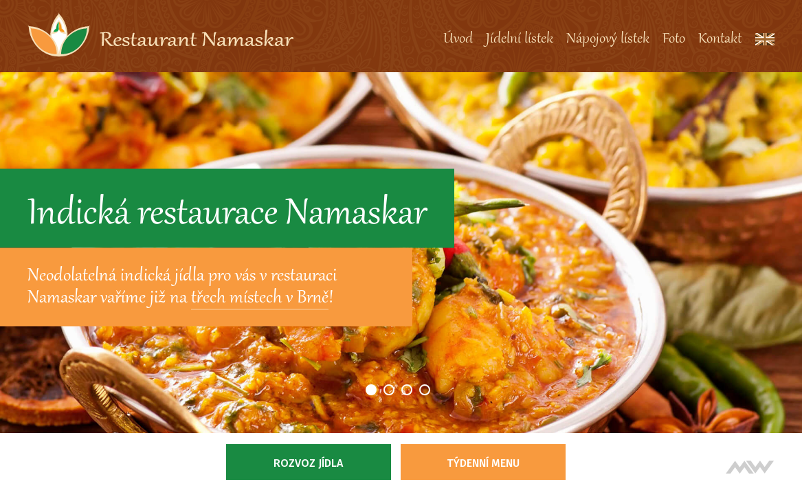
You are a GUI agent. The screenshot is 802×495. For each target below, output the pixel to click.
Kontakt (720, 39)
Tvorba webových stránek (750, 467)
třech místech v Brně (259, 298)
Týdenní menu (483, 463)
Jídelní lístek (519, 39)
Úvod (458, 39)
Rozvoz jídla (308, 463)
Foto (673, 39)
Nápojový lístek (607, 39)
